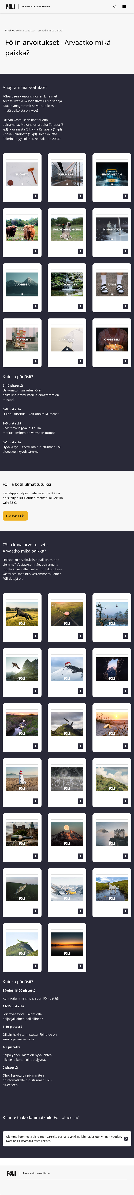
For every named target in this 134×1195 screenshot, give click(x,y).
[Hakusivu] (115, 6)
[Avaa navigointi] (124, 6)
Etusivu (9, 30)
